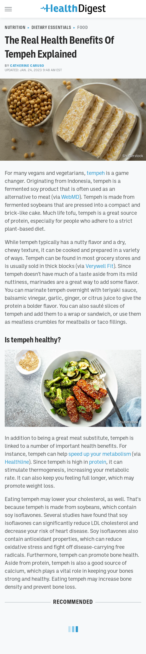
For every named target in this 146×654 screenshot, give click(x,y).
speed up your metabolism (99, 453)
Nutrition (15, 27)
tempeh (96, 173)
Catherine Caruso (27, 66)
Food (82, 27)
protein (97, 461)
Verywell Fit (100, 266)
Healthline (17, 461)
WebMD (70, 196)
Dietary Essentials (51, 27)
